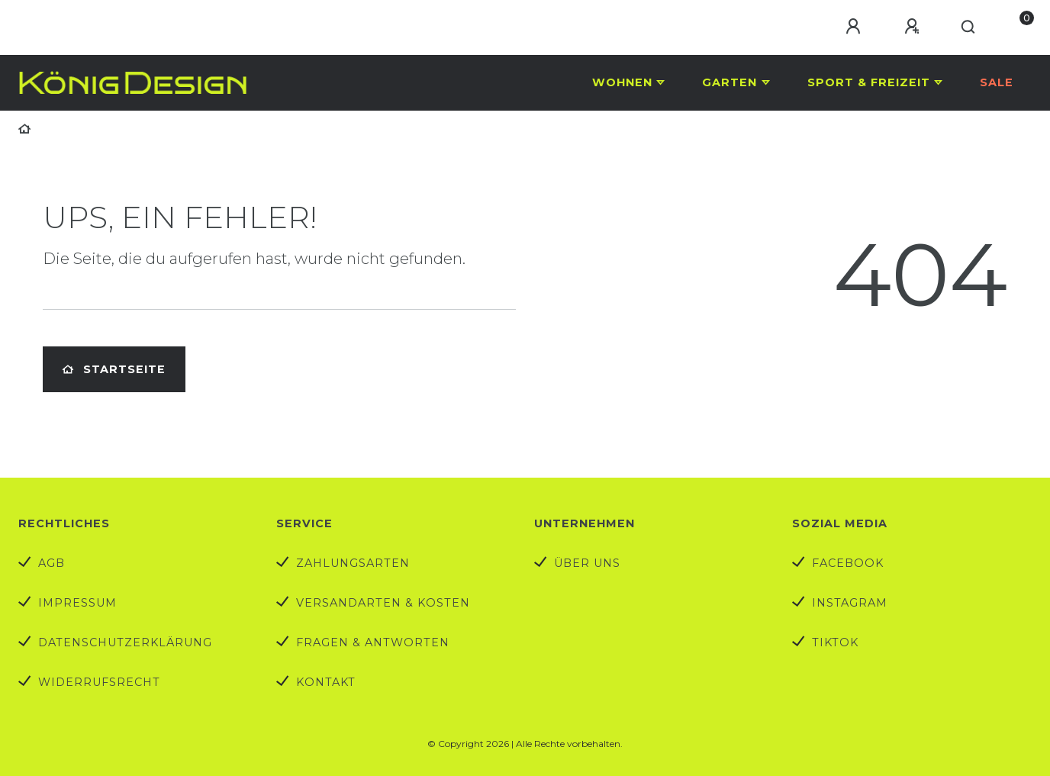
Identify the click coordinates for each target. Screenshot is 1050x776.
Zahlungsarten (353, 563)
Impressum (77, 603)
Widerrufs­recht (99, 682)
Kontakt (326, 682)
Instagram (849, 603)
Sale (996, 82)
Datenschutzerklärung (125, 642)
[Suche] (968, 27)
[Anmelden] (855, 26)
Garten (729, 82)
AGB (51, 563)
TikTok (835, 642)
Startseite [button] (114, 369)
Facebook (848, 563)
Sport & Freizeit (868, 82)
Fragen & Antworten (372, 642)
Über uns (587, 563)
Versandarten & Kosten (383, 603)
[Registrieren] (914, 26)
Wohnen (622, 82)
